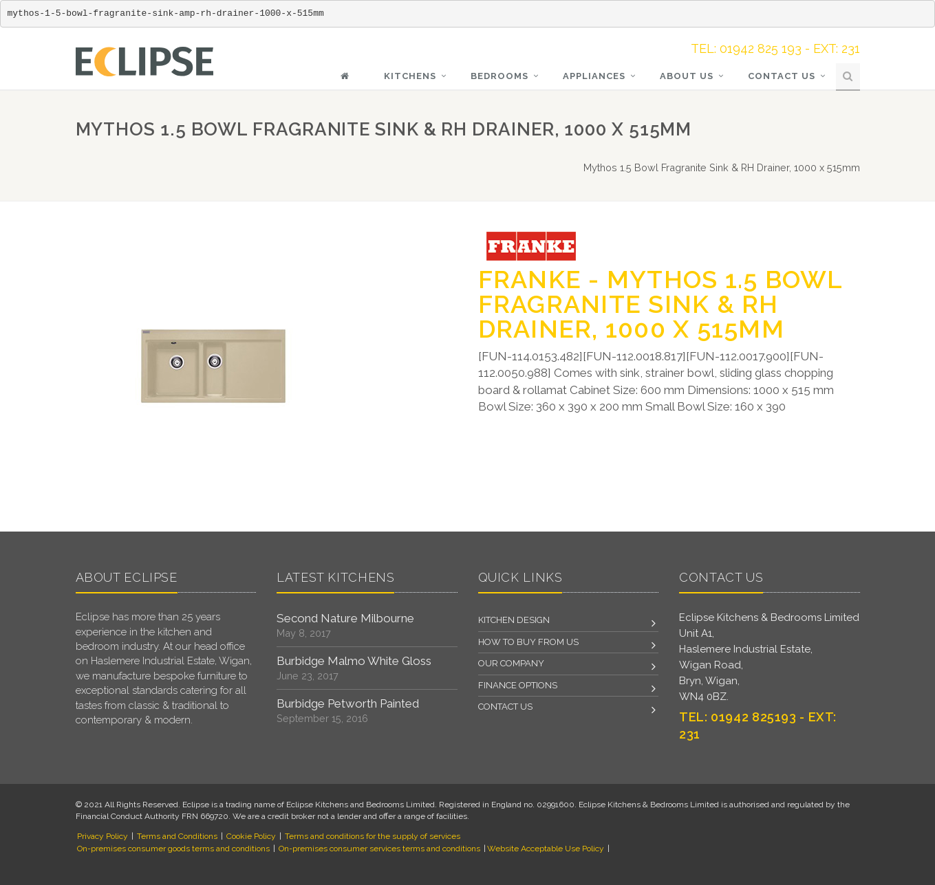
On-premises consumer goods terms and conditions (173, 848)
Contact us (505, 706)
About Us (686, 76)
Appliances (594, 76)
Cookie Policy (251, 836)
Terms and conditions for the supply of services (372, 836)
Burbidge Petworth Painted (348, 703)
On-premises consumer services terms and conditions (379, 848)
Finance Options (517, 685)
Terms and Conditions (177, 836)
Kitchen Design (514, 620)
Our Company (511, 663)
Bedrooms (499, 76)
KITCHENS (410, 76)
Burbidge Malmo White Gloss (354, 661)
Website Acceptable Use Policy (545, 848)
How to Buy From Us (528, 642)
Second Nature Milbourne (345, 618)
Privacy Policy (102, 836)
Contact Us (781, 76)
